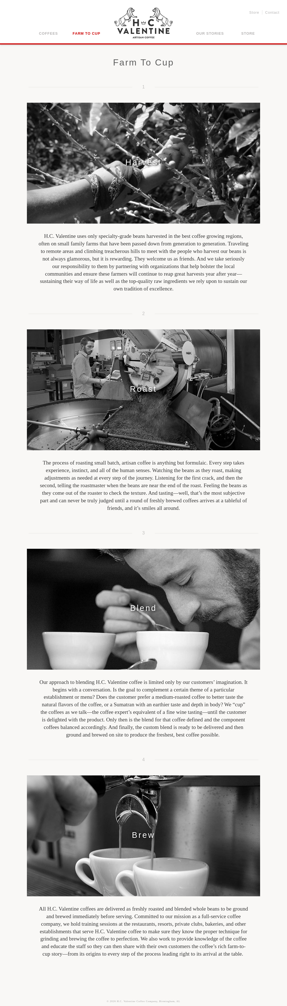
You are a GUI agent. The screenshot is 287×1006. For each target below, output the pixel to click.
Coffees (48, 33)
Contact (272, 13)
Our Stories (210, 33)
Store (254, 13)
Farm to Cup (86, 33)
